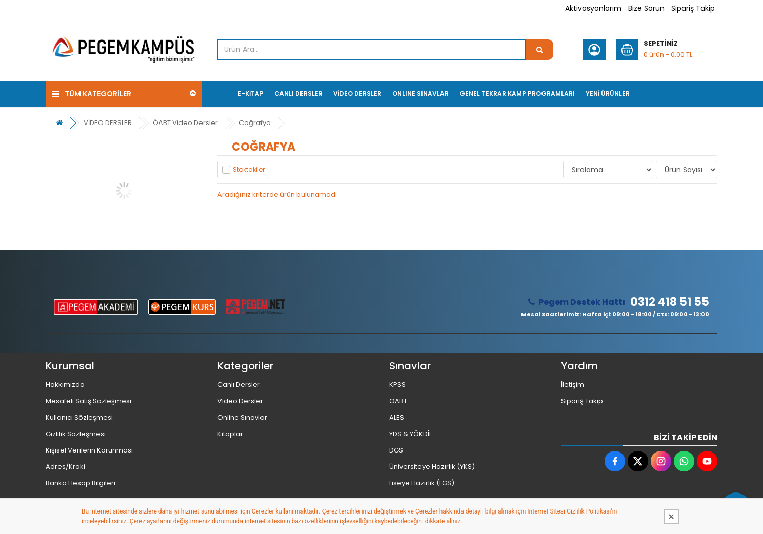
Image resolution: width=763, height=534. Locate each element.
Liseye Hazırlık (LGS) (421, 483)
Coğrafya (255, 123)
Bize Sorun (646, 8)
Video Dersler (240, 401)
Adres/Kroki (65, 466)
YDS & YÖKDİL (410, 434)
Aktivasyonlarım (593, 8)
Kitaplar (230, 434)
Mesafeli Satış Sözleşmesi (88, 401)
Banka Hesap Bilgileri (80, 483)
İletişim (572, 384)
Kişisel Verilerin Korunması (89, 450)
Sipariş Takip (693, 8)
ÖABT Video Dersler (185, 123)
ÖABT (398, 401)
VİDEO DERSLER (108, 123)
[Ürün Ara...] (539, 49)
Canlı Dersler (238, 384)
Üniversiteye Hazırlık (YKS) (432, 466)
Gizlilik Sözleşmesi (76, 434)
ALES (396, 417)
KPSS (397, 384)
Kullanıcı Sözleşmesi (79, 417)
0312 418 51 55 (669, 302)
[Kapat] (671, 516)
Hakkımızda (65, 384)
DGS (396, 450)
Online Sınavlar (242, 417)
